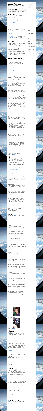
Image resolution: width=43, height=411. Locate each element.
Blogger (23, 409)
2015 (28, 18)
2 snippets (9, 157)
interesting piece (11, 42)
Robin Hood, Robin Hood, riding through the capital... (30, 43)
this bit (11, 397)
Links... (28, 34)
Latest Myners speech (11, 301)
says (16, 346)
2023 (28, 12)
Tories (11, 33)
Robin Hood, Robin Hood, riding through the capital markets (16, 241)
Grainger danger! (10, 214)
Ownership (9, 360)
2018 (28, 16)
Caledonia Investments (20, 29)
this (19, 15)
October (29, 24)
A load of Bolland (10, 368)
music (9, 108)
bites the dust (16, 215)
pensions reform (12, 403)
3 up (28, 38)
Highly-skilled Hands (11, 331)
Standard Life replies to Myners (12, 9)
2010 (28, 22)
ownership (12, 22)
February (29, 30)
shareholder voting (15, 13)
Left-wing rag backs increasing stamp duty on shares (15, 58)
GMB (9, 403)
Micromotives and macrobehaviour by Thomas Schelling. (15, 122)
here (14, 15)
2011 (28, 21)
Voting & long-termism (11, 41)
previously (25, 15)
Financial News (12, 59)
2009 (28, 51)
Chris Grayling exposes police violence (31, 46)
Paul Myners (12, 13)
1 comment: (15, 70)
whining (14, 194)
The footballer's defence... (11, 14)
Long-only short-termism (30, 42)
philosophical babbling (16, 169)
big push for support (12, 36)
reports (10, 10)
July (28, 26)
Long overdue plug (10, 395)
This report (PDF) (9, 401)
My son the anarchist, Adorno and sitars (13, 73)
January (29, 50)
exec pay (10, 13)
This (8, 332)
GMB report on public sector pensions (13, 400)
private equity (12, 194)
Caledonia (10, 33)
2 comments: (15, 211)
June (28, 27)
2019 (28, 15)
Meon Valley (17, 30)
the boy (11, 108)
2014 (28, 19)
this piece (14, 158)
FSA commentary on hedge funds (11, 37)
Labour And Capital (15, 4)
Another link (29, 32)
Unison (10, 399)
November (29, 23)
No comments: (15, 26)
